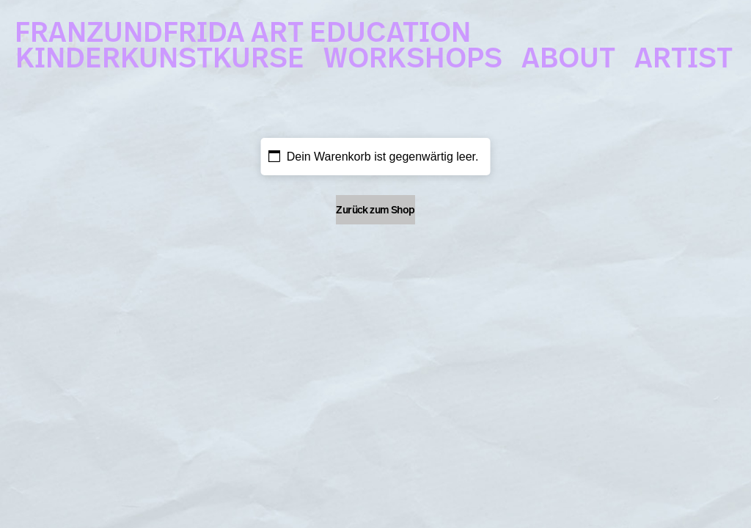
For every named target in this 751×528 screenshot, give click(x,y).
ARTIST (683, 51)
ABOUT (568, 51)
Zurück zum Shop (375, 209)
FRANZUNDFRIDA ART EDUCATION (243, 25)
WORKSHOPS (412, 51)
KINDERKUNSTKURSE (159, 51)
